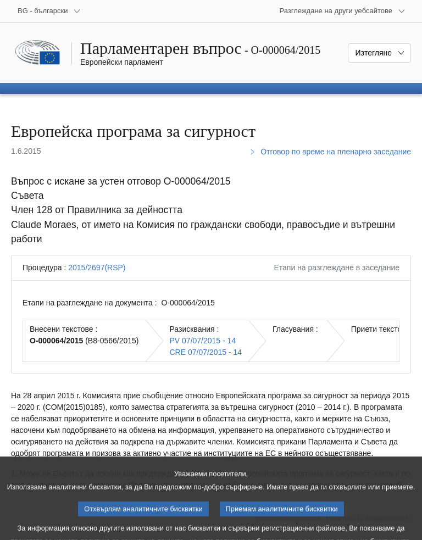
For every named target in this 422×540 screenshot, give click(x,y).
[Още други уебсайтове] (342, 11)
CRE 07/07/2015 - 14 (206, 352)
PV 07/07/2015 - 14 (203, 340)
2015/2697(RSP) (96, 267)
